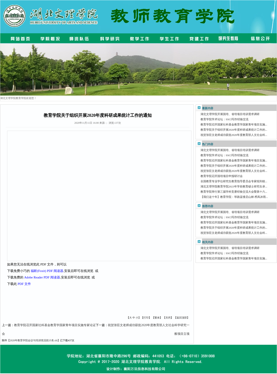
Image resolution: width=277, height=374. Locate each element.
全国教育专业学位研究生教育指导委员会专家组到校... (234, 181)
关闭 (168, 317)
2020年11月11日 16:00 (86, 122)
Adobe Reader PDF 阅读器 (42, 277)
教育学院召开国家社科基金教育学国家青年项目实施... (234, 124)
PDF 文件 (24, 284)
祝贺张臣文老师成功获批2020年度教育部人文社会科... (234, 135)
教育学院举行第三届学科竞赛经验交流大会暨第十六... (234, 191)
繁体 (157, 317)
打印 (146, 317)
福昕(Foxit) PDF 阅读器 (47, 271)
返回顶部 (182, 317)
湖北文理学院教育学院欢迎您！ (18, 98)
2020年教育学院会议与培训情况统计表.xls (33, 340)
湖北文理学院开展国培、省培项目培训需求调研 (230, 114)
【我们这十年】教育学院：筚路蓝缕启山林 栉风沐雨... (234, 196)
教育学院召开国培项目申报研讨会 (222, 176)
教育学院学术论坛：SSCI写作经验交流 (224, 119)
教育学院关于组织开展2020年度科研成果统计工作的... (234, 129)
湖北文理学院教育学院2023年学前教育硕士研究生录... (234, 186)
